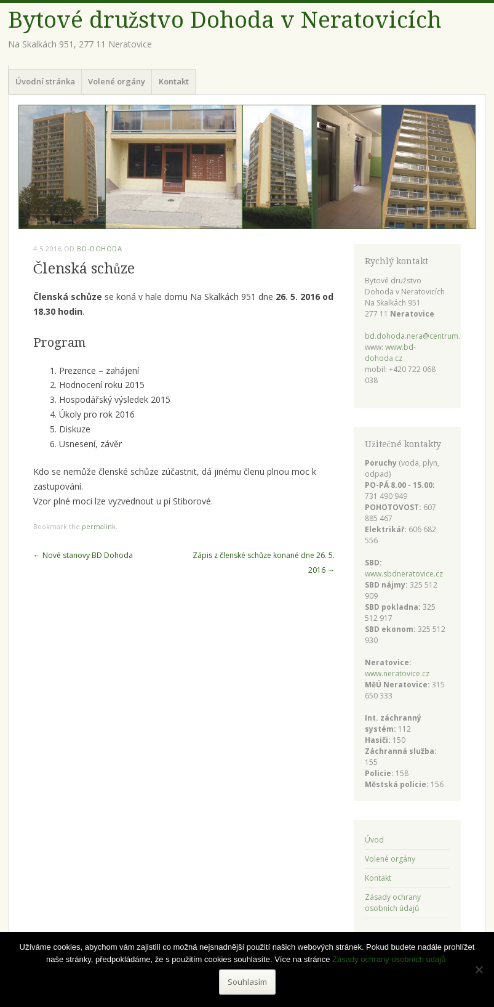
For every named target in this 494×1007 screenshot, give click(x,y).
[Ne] (478, 969)
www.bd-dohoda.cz (390, 352)
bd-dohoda (99, 248)
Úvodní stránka (45, 81)
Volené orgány (116, 81)
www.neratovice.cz (397, 673)
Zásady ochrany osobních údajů (393, 902)
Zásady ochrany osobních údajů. (390, 959)
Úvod (374, 840)
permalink (99, 526)
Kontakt (174, 81)
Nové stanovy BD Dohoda (83, 555)
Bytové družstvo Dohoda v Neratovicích (225, 20)
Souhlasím (247, 981)
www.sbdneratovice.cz (404, 573)
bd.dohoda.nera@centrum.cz (416, 336)
